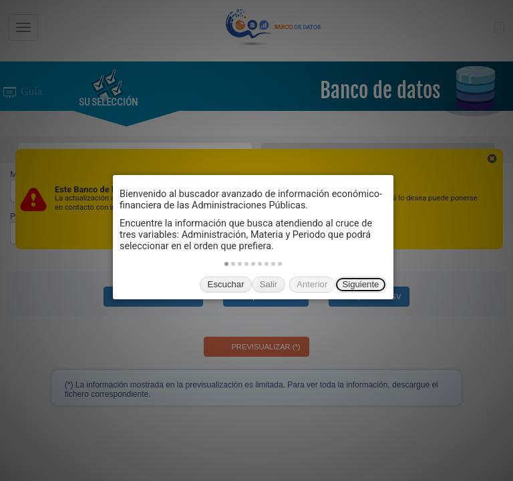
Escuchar (226, 284)
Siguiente (360, 284)
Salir (268, 284)
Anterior (312, 284)
